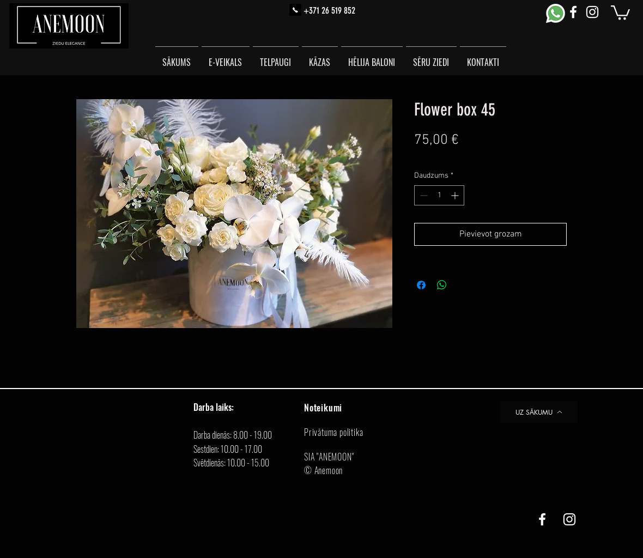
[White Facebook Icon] (573, 12)
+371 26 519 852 (329, 10)
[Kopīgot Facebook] (421, 285)
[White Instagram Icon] (592, 12)
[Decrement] (422, 195)
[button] (620, 12)
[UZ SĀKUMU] (539, 412)
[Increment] (456, 195)
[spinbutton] (439, 195)
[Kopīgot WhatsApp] (441, 285)
